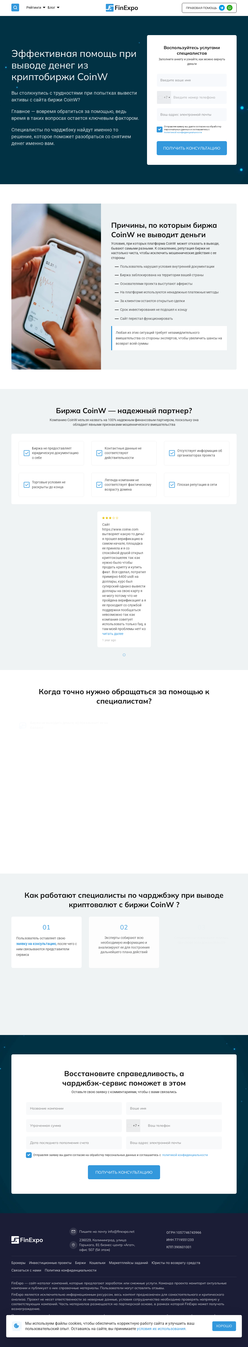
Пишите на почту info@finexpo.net (102, 1231)
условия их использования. (161, 1328)
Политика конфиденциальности (70, 1270)
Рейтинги (35, 7)
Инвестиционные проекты (50, 1263)
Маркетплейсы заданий (128, 1263)
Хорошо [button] (224, 1326)
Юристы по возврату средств (176, 1263)
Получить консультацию (191, 148)
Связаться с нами (26, 1270)
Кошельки (97, 1263)
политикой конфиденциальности (183, 132)
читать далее (112, 634)
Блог (53, 7)
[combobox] (164, 97)
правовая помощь (201, 8)
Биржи (80, 1263)
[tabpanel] (124, 579)
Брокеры (18, 1263)
